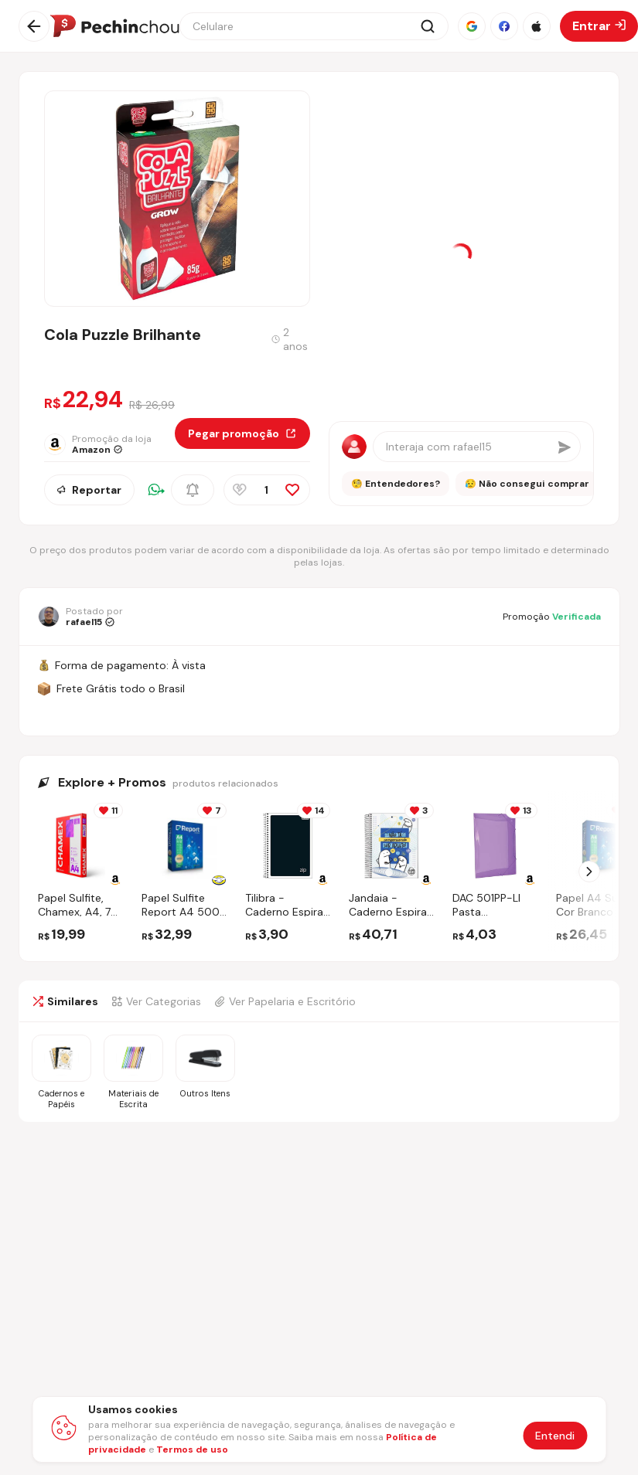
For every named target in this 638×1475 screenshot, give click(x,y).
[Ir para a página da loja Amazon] (109, 444)
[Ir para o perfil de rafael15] (80, 616)
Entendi (555, 1436)
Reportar (89, 490)
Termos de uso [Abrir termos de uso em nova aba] (192, 1449)
